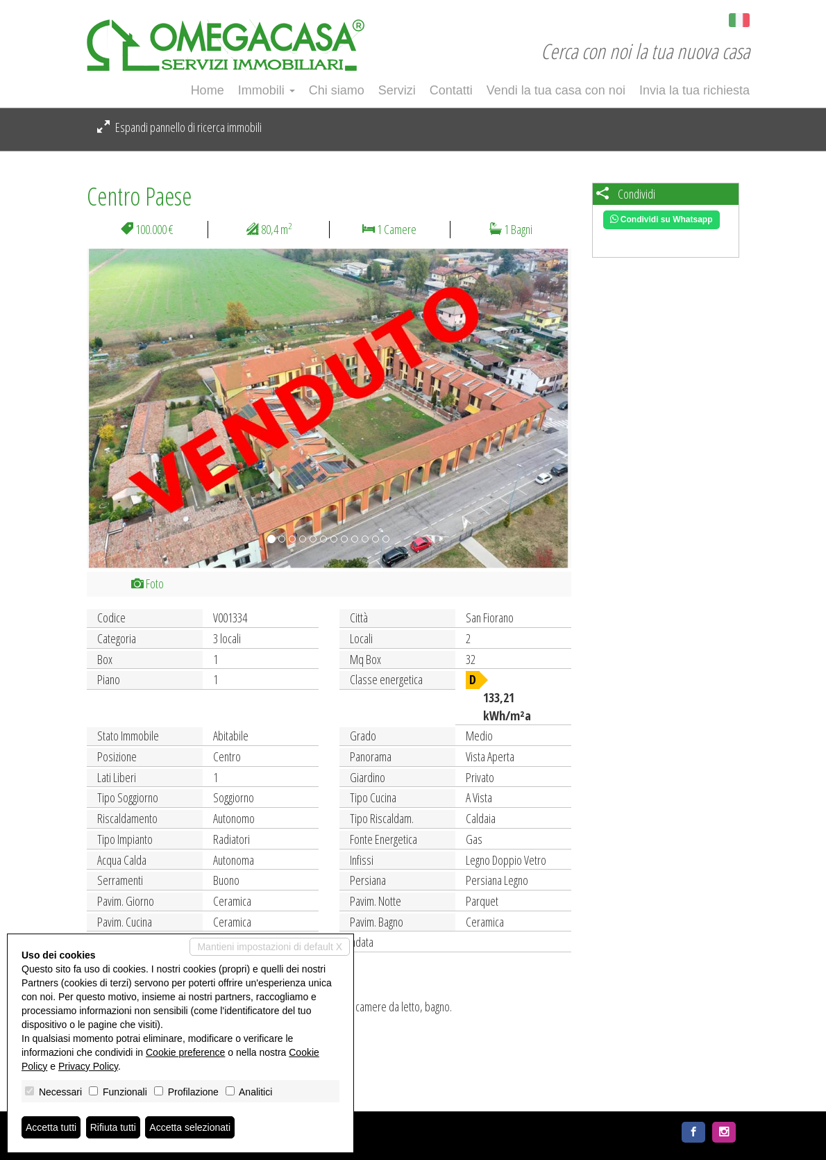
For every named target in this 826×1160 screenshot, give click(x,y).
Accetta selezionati (189, 1127)
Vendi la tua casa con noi (556, 90)
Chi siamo (336, 90)
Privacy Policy (88, 1066)
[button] (123, 408)
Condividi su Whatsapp (661, 219)
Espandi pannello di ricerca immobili (179, 127)
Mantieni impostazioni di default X (269, 946)
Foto (147, 583)
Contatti (451, 90)
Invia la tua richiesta (694, 90)
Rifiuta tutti (113, 1127)
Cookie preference (185, 1052)
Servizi (397, 90)
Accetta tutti (51, 1127)
